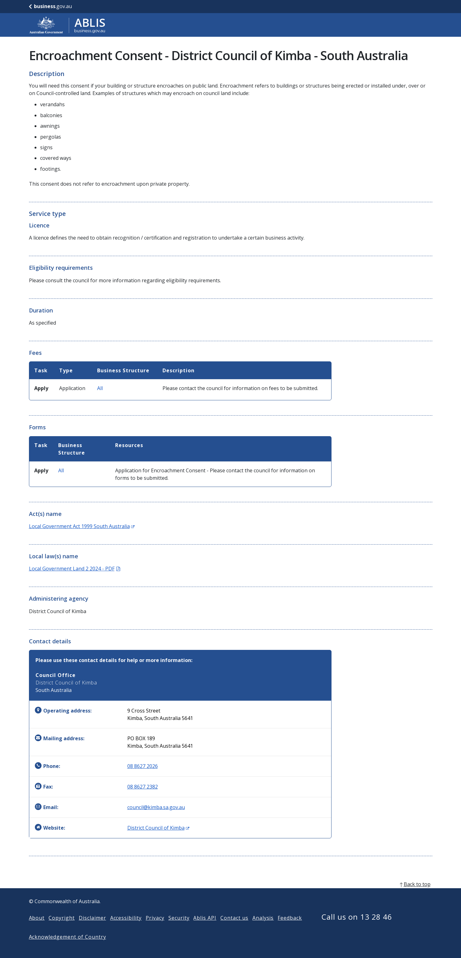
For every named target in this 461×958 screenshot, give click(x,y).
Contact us (234, 927)
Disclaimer (92, 927)
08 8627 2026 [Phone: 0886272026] (142, 766)
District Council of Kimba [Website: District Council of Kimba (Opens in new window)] (158, 828)
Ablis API (204, 927)
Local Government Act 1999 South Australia (81, 526)
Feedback (290, 927)
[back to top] (230, 894)
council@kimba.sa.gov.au (156, 807)
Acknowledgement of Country (67, 946)
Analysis (263, 927)
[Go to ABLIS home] (67, 25)
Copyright (62, 927)
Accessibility (126, 927)
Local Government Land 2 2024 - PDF (74, 568)
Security (179, 927)
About (37, 927)
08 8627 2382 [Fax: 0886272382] (142, 786)
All (100, 388)
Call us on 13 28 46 (357, 927)
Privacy (155, 927)
